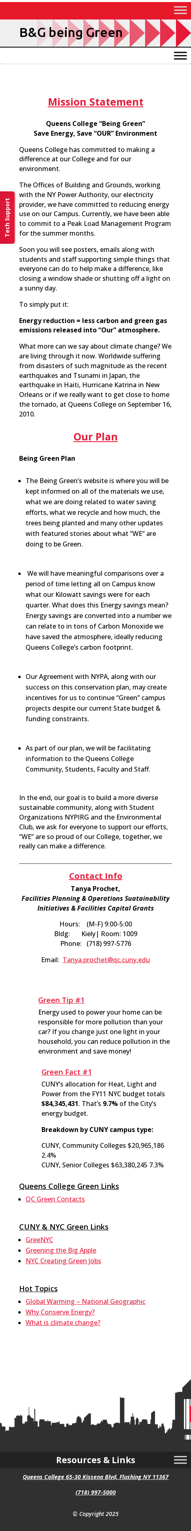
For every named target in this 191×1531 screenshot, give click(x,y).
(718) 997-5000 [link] (96, 1492)
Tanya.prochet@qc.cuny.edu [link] (106, 959)
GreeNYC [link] (39, 1239)
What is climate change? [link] (63, 1322)
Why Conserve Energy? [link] (60, 1312)
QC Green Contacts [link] (55, 1199)
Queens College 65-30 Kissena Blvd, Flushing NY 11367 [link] (96, 1477)
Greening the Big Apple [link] (61, 1250)
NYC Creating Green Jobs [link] (63, 1260)
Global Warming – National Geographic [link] (85, 1301)
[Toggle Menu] (180, 10)
